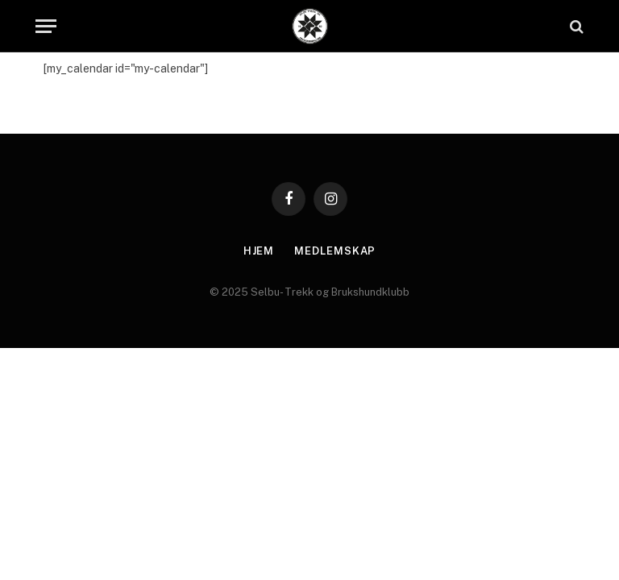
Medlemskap (335, 251)
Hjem (259, 251)
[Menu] (45, 26)
